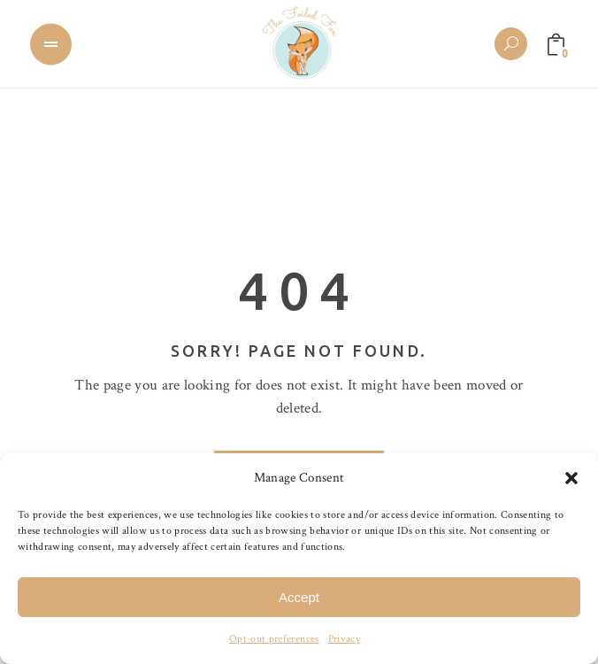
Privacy (344, 638)
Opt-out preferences (273, 638)
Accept (299, 597)
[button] (571, 478)
